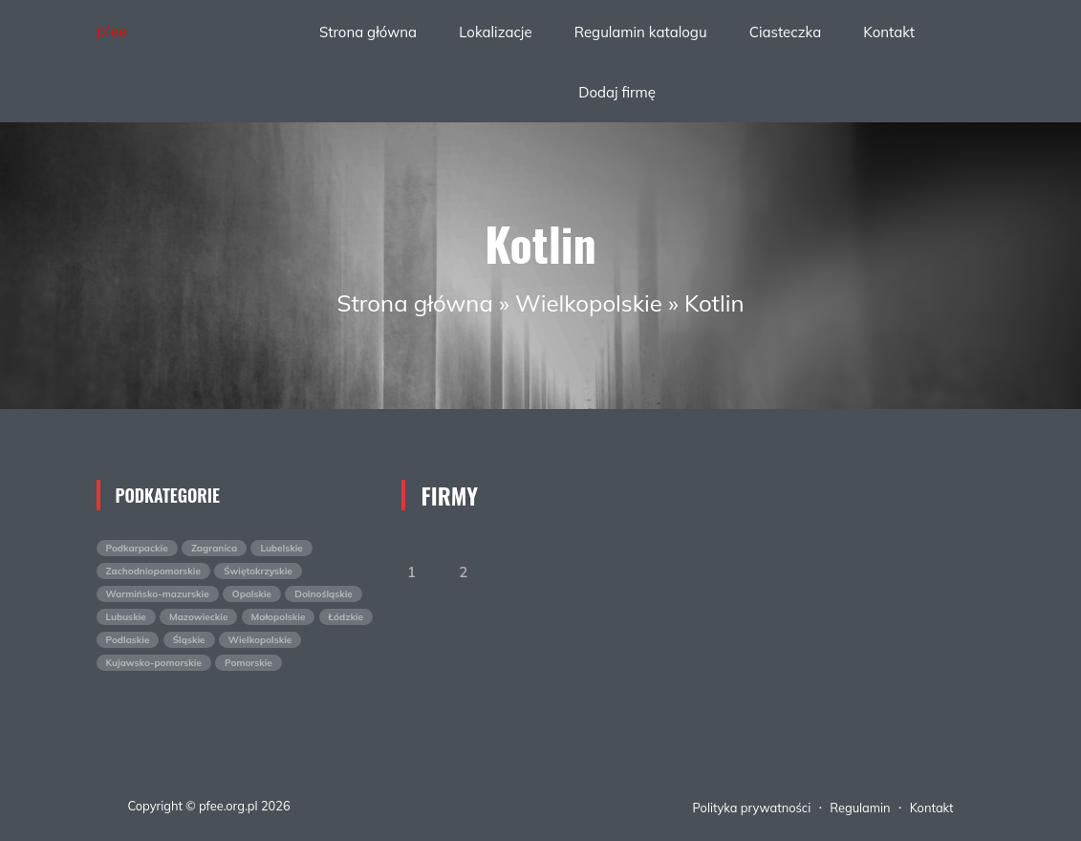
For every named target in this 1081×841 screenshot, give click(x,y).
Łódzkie (346, 617)
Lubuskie (126, 617)
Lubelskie (281, 548)
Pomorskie (248, 663)
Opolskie (251, 594)
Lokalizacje (495, 32)
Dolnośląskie (323, 594)
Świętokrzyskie (258, 571)
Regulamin (860, 807)
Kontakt (889, 32)
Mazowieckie (198, 617)
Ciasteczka (785, 32)
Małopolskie (278, 617)
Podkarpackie (137, 548)
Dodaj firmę (617, 92)
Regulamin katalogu (640, 32)
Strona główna (368, 32)
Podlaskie (128, 640)
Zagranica (214, 548)
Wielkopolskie (588, 303)
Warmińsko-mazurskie (157, 594)
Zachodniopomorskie (153, 571)
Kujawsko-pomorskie (154, 663)
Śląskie (189, 640)
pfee (112, 30)
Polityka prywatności (752, 807)
